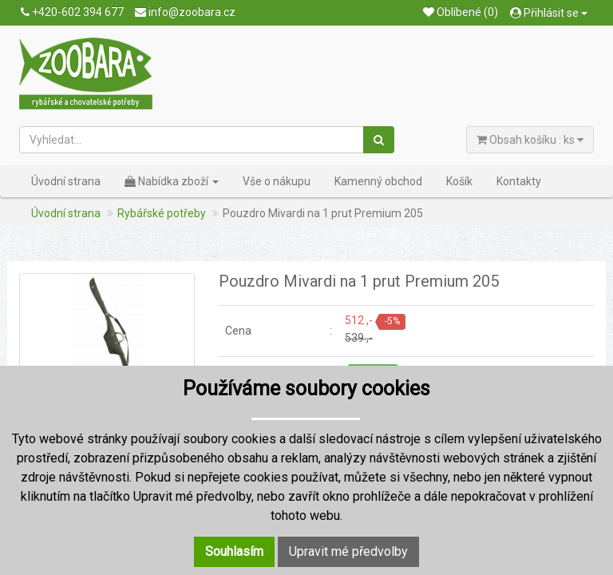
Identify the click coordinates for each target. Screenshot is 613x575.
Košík (459, 181)
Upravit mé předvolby (348, 551)
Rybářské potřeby (161, 213)
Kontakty (518, 181)
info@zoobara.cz (185, 12)
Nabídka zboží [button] (172, 181)
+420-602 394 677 (72, 12)
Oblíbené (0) (460, 12)
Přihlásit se (548, 12)
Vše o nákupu (276, 181)
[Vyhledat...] (192, 139)
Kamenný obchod (378, 181)
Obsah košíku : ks (530, 139)
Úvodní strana (66, 181)
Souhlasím (234, 551)
